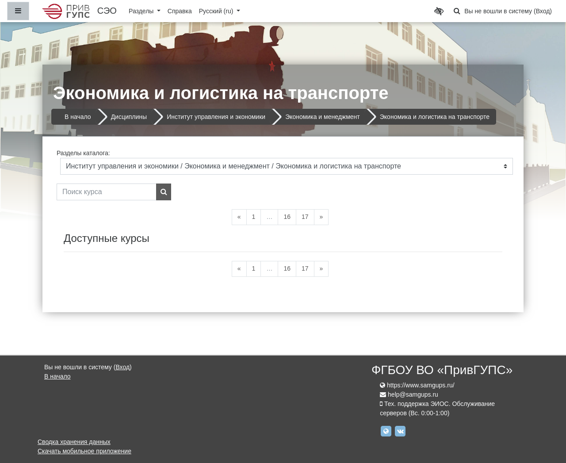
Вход (543, 11)
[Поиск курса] (107, 192)
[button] (456, 11)
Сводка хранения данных (74, 441)
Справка (180, 11)
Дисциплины (129, 116)
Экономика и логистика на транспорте (435, 116)
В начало (78, 116)
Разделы (142, 11)
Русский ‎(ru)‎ (217, 11)
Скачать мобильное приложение (84, 451)
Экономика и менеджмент (322, 116)
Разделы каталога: (83, 153)
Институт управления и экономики (216, 116)
